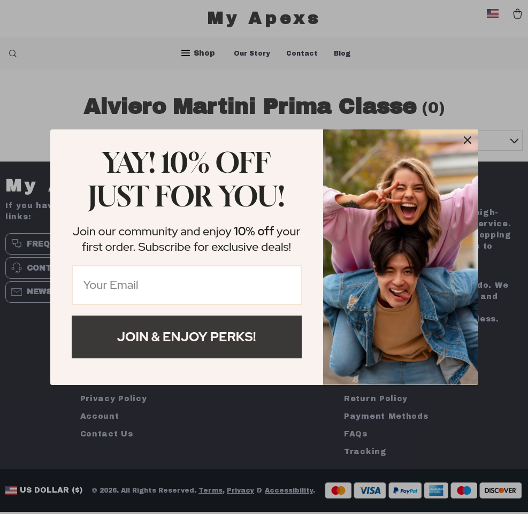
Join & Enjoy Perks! (186, 336)
